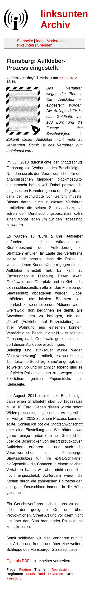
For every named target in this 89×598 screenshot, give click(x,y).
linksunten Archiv (64, 19)
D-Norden (55, 574)
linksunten (25, 45)
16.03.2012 (68, 78)
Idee (39, 41)
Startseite (25, 41)
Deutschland (35, 574)
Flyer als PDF (17, 561)
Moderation (56, 41)
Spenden (44, 45)
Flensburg (14, 578)
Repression (60, 569)
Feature (25, 569)
